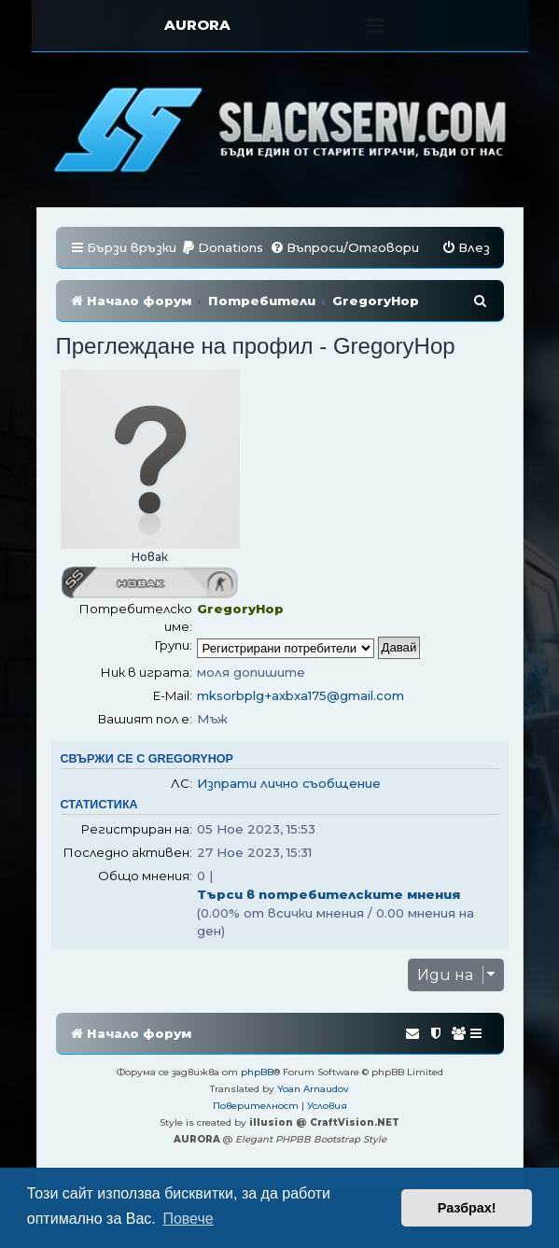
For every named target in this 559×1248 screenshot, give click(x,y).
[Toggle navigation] (376, 25)
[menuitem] (222, 247)
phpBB (257, 1072)
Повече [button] (187, 1219)
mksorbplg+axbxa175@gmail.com (300, 695)
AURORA (197, 25)
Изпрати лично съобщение (289, 783)
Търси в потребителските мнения (328, 894)
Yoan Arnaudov (313, 1089)
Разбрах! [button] (467, 1207)
